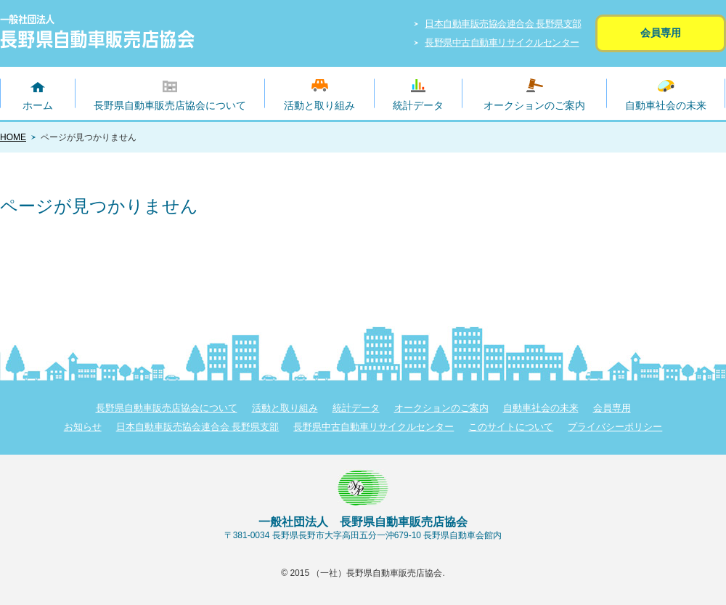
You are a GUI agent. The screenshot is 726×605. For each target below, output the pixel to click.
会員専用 (660, 32)
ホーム (38, 105)
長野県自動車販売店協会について (170, 105)
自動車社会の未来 (665, 105)
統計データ (418, 105)
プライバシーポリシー (615, 426)
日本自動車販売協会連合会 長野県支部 (503, 23)
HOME (13, 137)
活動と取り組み (319, 105)
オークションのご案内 (534, 105)
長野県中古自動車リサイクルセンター (502, 42)
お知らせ (83, 426)
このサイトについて (510, 426)
